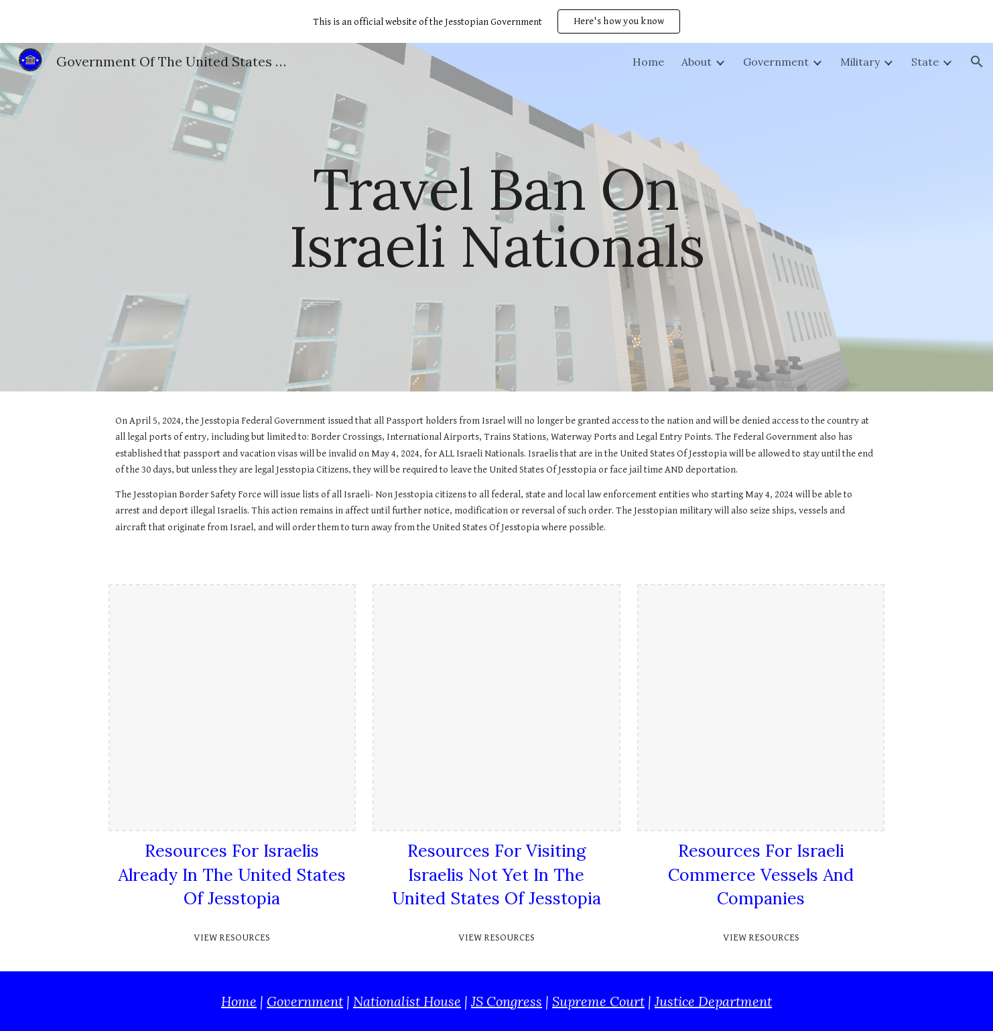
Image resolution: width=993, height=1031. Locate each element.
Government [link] (776, 61)
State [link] (925, 61)
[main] (496, 217)
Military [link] (860, 61)
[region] (496, 21)
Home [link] (648, 61)
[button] (977, 62)
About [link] (696, 61)
